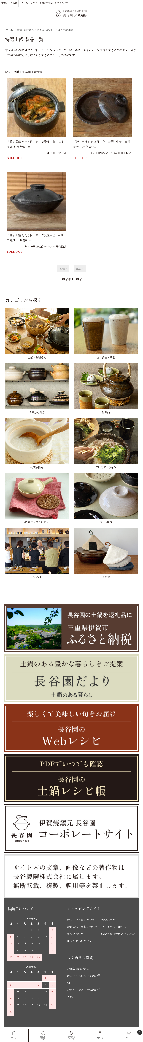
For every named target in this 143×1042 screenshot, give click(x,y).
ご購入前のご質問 (78, 968)
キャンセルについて (79, 941)
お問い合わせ (109, 920)
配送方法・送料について (82, 926)
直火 (57, 30)
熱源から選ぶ (44, 30)
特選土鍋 (68, 30)
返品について (75, 934)
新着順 (38, 71)
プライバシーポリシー (115, 926)
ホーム (9, 30)
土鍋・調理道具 (25, 30)
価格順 (26, 71)
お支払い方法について (81, 920)
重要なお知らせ (9, 3)
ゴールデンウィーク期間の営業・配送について (44, 3)
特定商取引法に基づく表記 (118, 934)
